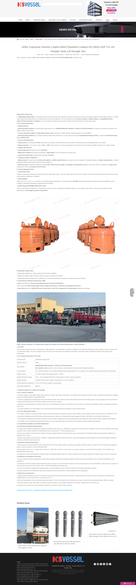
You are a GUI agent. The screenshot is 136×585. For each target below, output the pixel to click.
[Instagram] (107, 564)
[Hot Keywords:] (83, 4)
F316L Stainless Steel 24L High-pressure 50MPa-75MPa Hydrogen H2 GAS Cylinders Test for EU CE (103, 535)
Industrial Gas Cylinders (58, 566)
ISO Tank (68, 566)
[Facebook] (95, 564)
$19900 (111, 13)
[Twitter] (101, 564)
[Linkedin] (98, 564)
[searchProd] (62, 4)
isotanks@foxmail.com (25, 576)
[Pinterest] (110, 564)
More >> (116, 5)
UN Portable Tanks (32, 186)
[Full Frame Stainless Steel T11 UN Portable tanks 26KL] (94, 8)
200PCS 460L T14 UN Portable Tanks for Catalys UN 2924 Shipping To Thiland (32, 546)
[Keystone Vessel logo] (68, 559)
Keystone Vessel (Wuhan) (92, 54)
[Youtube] (104, 564)
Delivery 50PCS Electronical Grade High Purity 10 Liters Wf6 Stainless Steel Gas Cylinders (67, 542)
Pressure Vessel (76, 566)
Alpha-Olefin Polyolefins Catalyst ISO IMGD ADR (52, 57)
